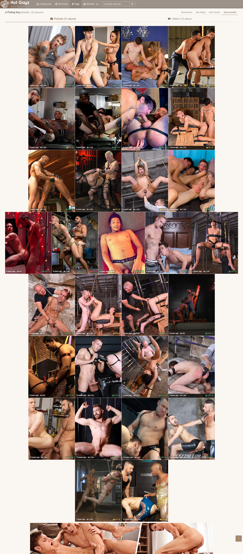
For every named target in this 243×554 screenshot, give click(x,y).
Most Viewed (214, 12)
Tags (76, 3)
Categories (43, 3)
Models (89, 3)
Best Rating (200, 12)
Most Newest (186, 12)
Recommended (230, 12)
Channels (61, 3)
